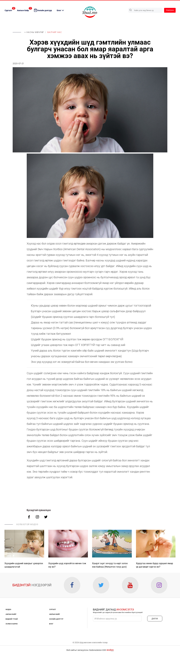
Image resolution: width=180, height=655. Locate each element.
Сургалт (10, 9)
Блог (61, 10)
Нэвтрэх (170, 10)
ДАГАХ (155, 619)
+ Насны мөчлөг (34, 32)
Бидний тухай (12, 619)
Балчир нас (55, 32)
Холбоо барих (12, 624)
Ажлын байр (24, 9)
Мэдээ (8, 610)
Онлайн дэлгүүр (43, 10)
